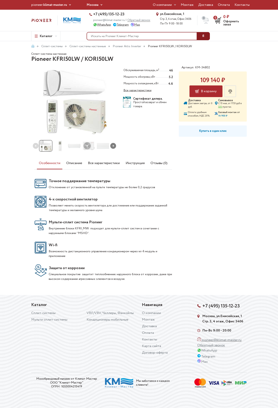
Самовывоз (225, 100)
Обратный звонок (138, 20)
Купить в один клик (213, 131)
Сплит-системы (52, 46)
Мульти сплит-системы (49, 319)
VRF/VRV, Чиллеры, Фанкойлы (110, 313)
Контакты (242, 4)
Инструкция (135, 163)
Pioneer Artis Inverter (127, 46)
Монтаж (187, 4)
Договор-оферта (155, 352)
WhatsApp (104, 25)
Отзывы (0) (158, 163)
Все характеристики (137, 90)
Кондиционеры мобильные (107, 319)
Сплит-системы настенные (88, 46)
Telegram (122, 25)
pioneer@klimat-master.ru (109, 20)
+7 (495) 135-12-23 (108, 14)
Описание (74, 163)
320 (220, 107)
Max (137, 25)
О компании (162, 4)
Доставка (205, 4)
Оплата (224, 4)
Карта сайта (151, 346)
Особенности (49, 163)
